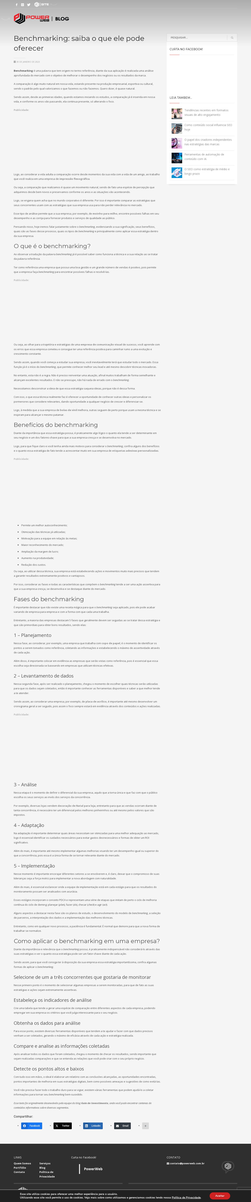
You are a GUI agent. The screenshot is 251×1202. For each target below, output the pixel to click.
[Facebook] (31, 1126)
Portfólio (20, 1167)
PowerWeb (93, 1168)
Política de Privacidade (186, 1197)
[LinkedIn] (93, 1126)
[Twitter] (63, 1126)
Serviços (44, 1163)
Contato (19, 1172)
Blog (42, 1167)
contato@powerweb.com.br (187, 1163)
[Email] (122, 1126)
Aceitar (219, 1196)
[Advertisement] (87, 139)
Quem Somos (22, 1163)
